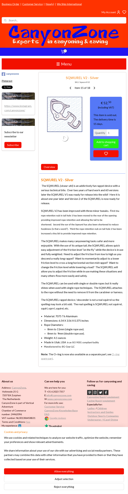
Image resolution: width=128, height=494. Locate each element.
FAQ (46, 414)
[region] (41, 472)
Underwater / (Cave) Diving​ (102, 419)
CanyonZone (19, 387)
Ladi (89, 408)
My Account (111, 12)
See (28, 421)
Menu (64, 63)
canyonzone (10, 74)
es (93, 408)
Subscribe (13, 145)
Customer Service (32, 4)
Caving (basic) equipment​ (101, 400)
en (105, 408)
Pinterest (7, 80)
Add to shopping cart (106, 143)
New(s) (50, 4)
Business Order (10, 4)
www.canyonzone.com (59, 399)
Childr (100, 408)
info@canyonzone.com (58, 395)
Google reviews (57, 418)
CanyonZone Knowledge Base (61, 410)
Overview (49, 167)
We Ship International (69, 4)
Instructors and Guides (100, 412)
